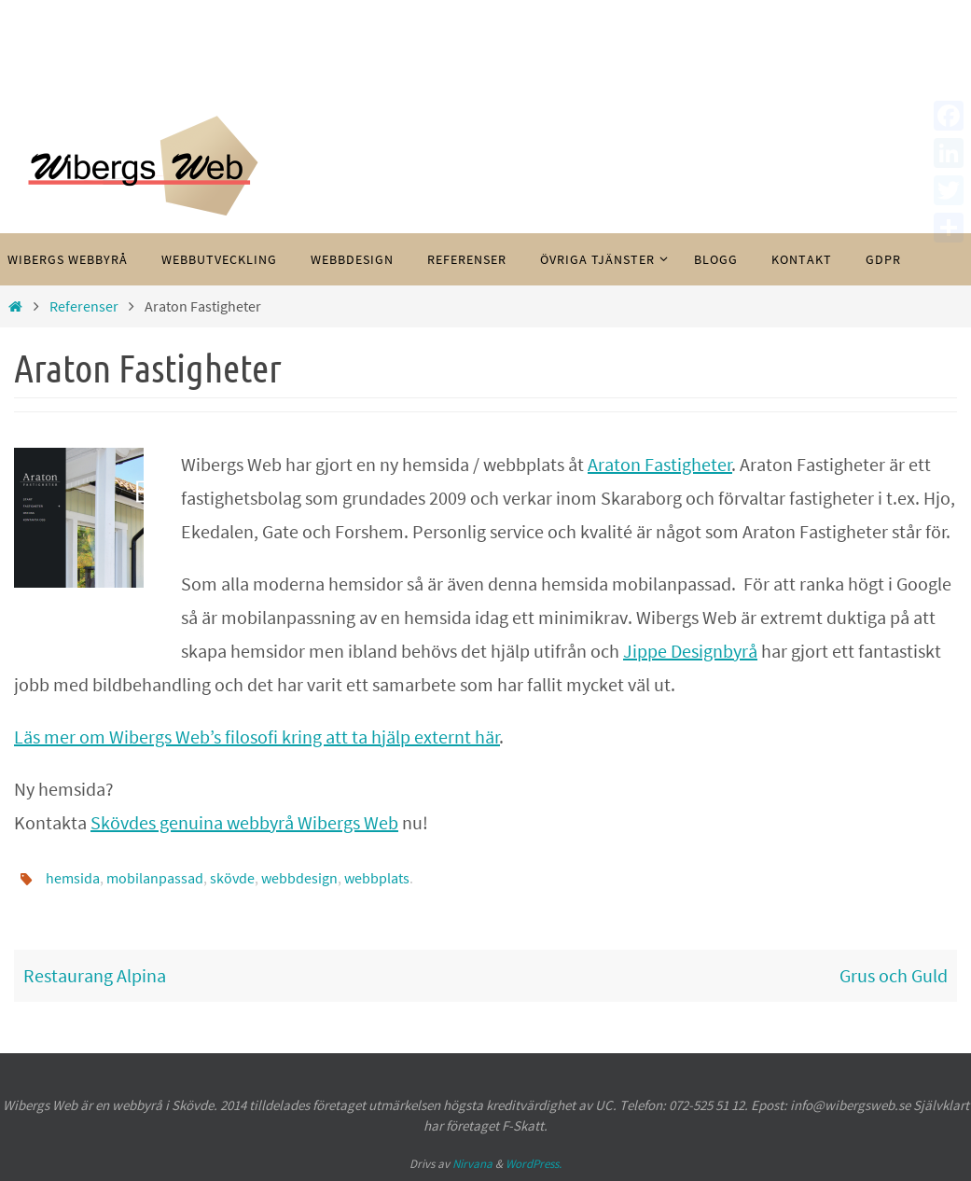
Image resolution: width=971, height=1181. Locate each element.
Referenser (83, 306)
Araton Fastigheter (660, 464)
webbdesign (299, 877)
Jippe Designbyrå (690, 650)
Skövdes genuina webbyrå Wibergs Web (244, 822)
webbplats (376, 877)
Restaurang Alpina (94, 975)
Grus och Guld (893, 975)
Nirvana (472, 1164)
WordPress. (534, 1164)
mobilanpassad (154, 877)
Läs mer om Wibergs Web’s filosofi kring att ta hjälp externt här (257, 736)
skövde (232, 877)
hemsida (73, 877)
